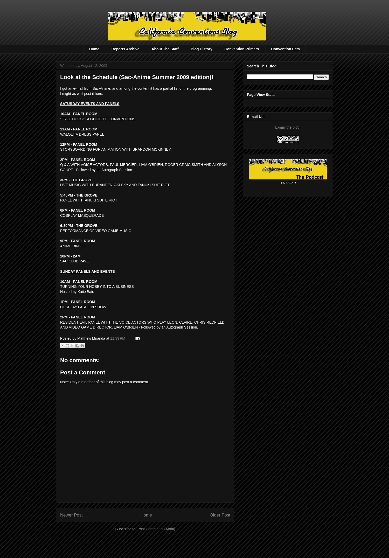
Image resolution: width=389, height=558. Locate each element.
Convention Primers (242, 49)
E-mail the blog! (287, 127)
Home (94, 49)
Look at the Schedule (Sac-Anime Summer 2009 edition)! (136, 77)
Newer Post (71, 515)
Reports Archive (126, 49)
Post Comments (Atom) (156, 529)
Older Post (220, 515)
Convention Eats (285, 49)
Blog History (201, 49)
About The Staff (164, 49)
